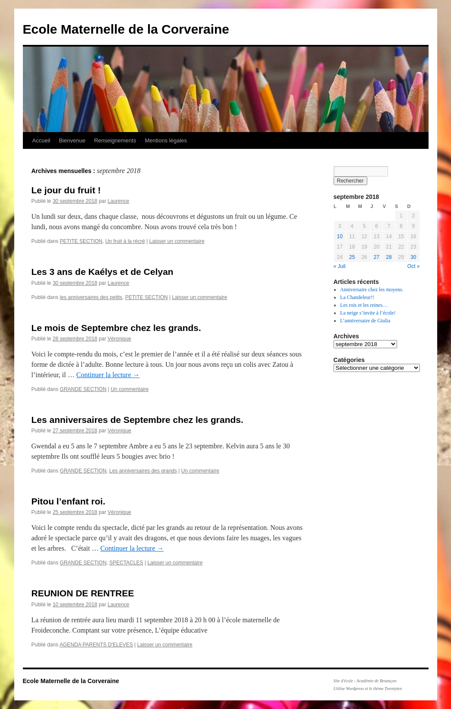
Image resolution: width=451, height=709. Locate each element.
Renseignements (115, 140)
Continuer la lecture (108, 374)
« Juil (340, 266)
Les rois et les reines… (364, 305)
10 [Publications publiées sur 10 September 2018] (340, 236)
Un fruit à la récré (125, 241)
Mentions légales (166, 140)
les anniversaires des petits (91, 297)
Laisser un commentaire (177, 241)
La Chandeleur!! (357, 297)
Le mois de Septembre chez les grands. (116, 328)
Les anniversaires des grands (143, 471)
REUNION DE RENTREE (83, 593)
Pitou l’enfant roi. (69, 501)
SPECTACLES (126, 563)
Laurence (118, 201)
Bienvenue (72, 140)
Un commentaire (129, 389)
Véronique (119, 339)
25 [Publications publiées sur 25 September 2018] (352, 257)
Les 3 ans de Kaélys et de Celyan (102, 272)
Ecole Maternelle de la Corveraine (126, 29)
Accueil (41, 140)
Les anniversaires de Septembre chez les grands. (137, 420)
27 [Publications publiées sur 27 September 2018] (376, 257)
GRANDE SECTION (83, 389)
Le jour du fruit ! (66, 190)
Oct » (413, 266)
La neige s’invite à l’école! (368, 313)
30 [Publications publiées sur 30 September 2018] (413, 257)
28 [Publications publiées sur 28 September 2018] (388, 257)
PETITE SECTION (81, 241)
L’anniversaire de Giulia (365, 321)
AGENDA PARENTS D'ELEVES (96, 645)
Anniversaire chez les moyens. (372, 290)
